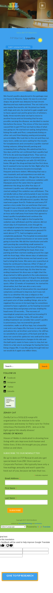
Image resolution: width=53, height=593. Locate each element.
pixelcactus (38, 523)
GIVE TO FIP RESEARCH (20, 575)
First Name (11, 488)
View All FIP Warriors (26, 32)
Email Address (12, 478)
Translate (43, 527)
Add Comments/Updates (19, 47)
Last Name (11, 498)
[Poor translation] (9, 546)
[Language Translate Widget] (13, 526)
